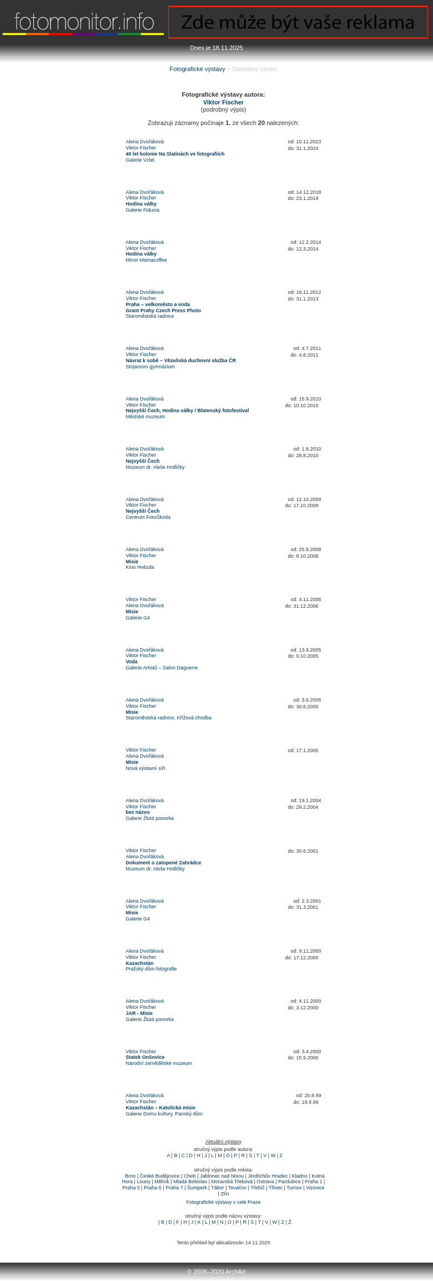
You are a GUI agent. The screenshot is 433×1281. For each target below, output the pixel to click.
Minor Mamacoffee (146, 260)
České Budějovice (160, 1176)
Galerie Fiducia (143, 210)
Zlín (224, 1194)
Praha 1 (314, 1181)
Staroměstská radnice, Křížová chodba (169, 717)
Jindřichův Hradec (268, 1176)
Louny (143, 1181)
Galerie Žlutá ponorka (150, 818)
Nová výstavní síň (145, 768)
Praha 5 (131, 1187)
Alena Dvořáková (145, 141)
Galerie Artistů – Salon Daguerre (162, 667)
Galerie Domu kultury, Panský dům (164, 1114)
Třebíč (257, 1187)
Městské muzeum (145, 416)
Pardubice (289, 1181)
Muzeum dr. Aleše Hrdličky (155, 467)
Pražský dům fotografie (151, 969)
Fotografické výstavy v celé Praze (223, 1202)
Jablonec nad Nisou (222, 1176)
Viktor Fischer (141, 148)
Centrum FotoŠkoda (148, 517)
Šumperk (197, 1187)
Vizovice (315, 1187)
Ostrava (265, 1181)
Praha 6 (153, 1187)
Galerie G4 (138, 618)
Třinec (276, 1187)
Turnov (294, 1187)
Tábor (217, 1187)
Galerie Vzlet (140, 160)
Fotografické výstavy (197, 69)
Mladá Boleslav (190, 1181)
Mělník (161, 1181)
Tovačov (237, 1187)
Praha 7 (174, 1187)
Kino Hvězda (140, 567)
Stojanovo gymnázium (150, 366)
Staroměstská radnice (150, 316)
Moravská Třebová (232, 1181)
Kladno (300, 1176)
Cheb (190, 1176)
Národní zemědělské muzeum (159, 1063)
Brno (130, 1176)
